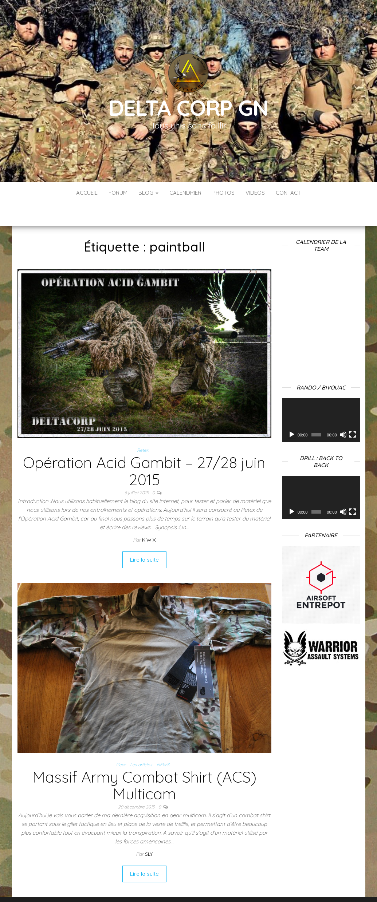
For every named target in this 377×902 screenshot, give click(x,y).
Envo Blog (246, 886)
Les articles (141, 742)
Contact (288, 192)
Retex (143, 428)
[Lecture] (291, 412)
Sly (149, 832)
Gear (121, 742)
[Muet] (343, 412)
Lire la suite (144, 537)
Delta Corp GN (188, 107)
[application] (321, 398)
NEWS (163, 742)
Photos (223, 192)
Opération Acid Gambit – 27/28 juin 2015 (144, 449)
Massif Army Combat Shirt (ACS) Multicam (144, 763)
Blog (148, 192)
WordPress (193, 886)
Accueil (87, 192)
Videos (255, 192)
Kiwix (149, 518)
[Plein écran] (352, 412)
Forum (118, 192)
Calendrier (185, 192)
